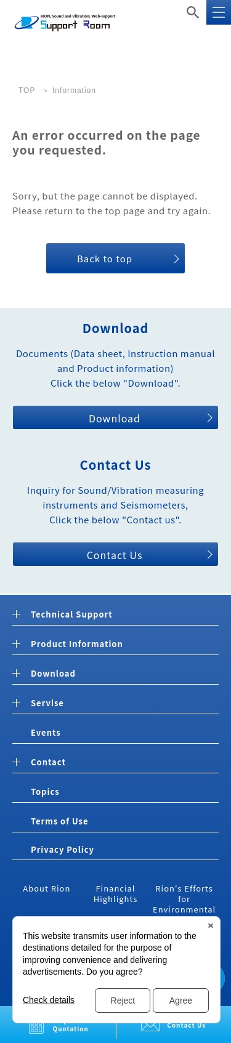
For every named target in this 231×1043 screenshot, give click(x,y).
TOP (26, 90)
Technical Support (72, 615)
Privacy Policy (62, 849)
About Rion (46, 888)
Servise (47, 703)
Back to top (104, 258)
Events (46, 732)
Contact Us (115, 554)
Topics (45, 791)
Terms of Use (59, 821)
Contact (48, 762)
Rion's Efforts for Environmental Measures (184, 903)
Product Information (77, 644)
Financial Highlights (116, 893)
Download (114, 418)
